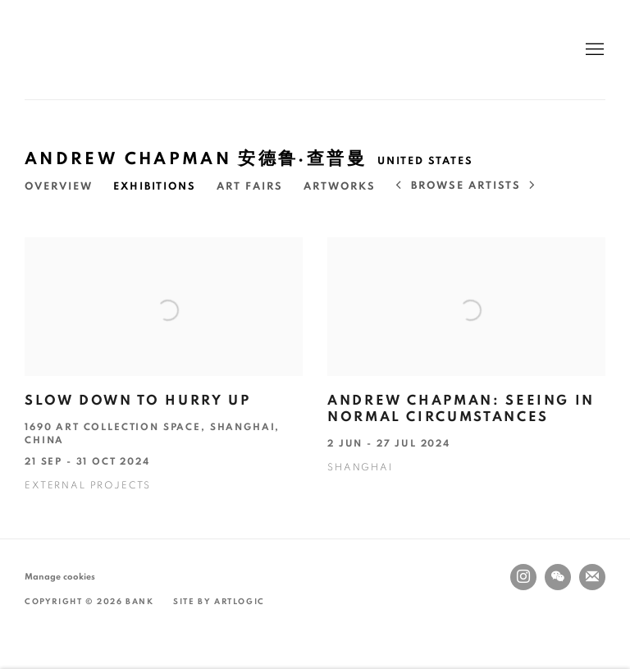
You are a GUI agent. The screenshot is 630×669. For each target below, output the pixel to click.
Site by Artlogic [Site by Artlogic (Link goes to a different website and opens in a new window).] (219, 602)
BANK (74, 49)
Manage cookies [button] (60, 576)
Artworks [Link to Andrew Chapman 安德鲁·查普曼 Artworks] (340, 186)
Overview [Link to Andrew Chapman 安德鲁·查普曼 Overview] (59, 186)
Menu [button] (593, 50)
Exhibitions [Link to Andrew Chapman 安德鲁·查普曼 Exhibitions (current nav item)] (154, 186)
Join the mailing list (592, 577)
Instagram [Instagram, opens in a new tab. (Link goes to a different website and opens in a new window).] (523, 577)
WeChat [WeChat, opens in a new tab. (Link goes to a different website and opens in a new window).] (558, 577)
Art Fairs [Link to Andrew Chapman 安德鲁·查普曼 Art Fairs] (250, 186)
